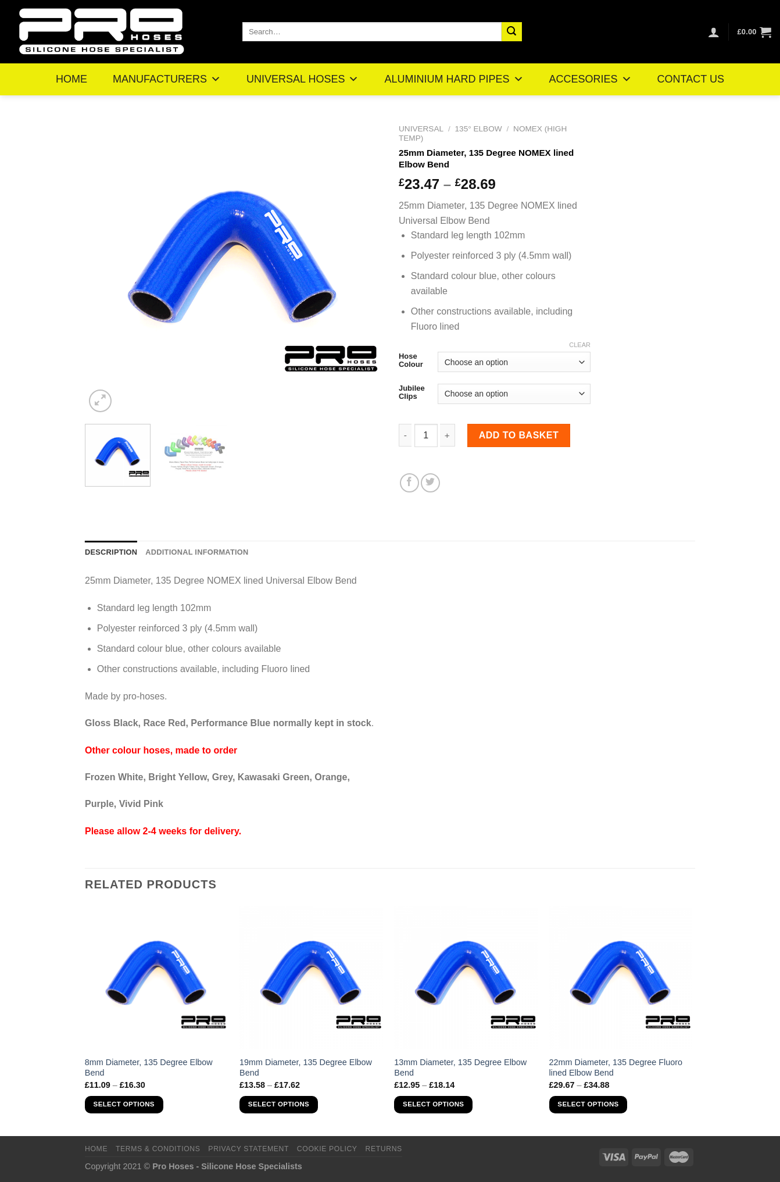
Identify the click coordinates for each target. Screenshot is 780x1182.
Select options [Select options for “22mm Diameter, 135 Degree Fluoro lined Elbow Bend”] (587, 1104)
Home (96, 1149)
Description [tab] (111, 552)
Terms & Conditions (158, 1149)
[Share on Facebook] (409, 482)
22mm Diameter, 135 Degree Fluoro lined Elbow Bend (616, 1068)
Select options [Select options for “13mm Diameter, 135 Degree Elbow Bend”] (433, 1104)
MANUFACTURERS (167, 79)
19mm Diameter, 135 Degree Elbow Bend (305, 1068)
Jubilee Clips (412, 392)
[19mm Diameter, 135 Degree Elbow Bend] (311, 977)
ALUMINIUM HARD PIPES (453, 79)
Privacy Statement (248, 1149)
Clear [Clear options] (580, 344)
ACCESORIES (590, 79)
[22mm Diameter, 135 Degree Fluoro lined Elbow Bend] (621, 977)
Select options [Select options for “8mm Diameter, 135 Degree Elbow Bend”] (124, 1104)
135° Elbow (478, 128)
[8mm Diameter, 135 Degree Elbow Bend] (156, 977)
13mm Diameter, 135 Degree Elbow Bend (460, 1068)
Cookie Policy (327, 1149)
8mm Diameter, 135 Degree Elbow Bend (149, 1068)
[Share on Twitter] (430, 482)
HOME (71, 79)
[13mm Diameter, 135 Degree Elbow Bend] (466, 977)
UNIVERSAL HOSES (302, 79)
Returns (383, 1149)
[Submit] (511, 32)
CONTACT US (690, 79)
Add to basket (519, 435)
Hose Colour (411, 360)
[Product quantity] (426, 435)
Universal (421, 128)
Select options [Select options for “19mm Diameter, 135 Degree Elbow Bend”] (278, 1104)
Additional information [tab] (196, 552)
